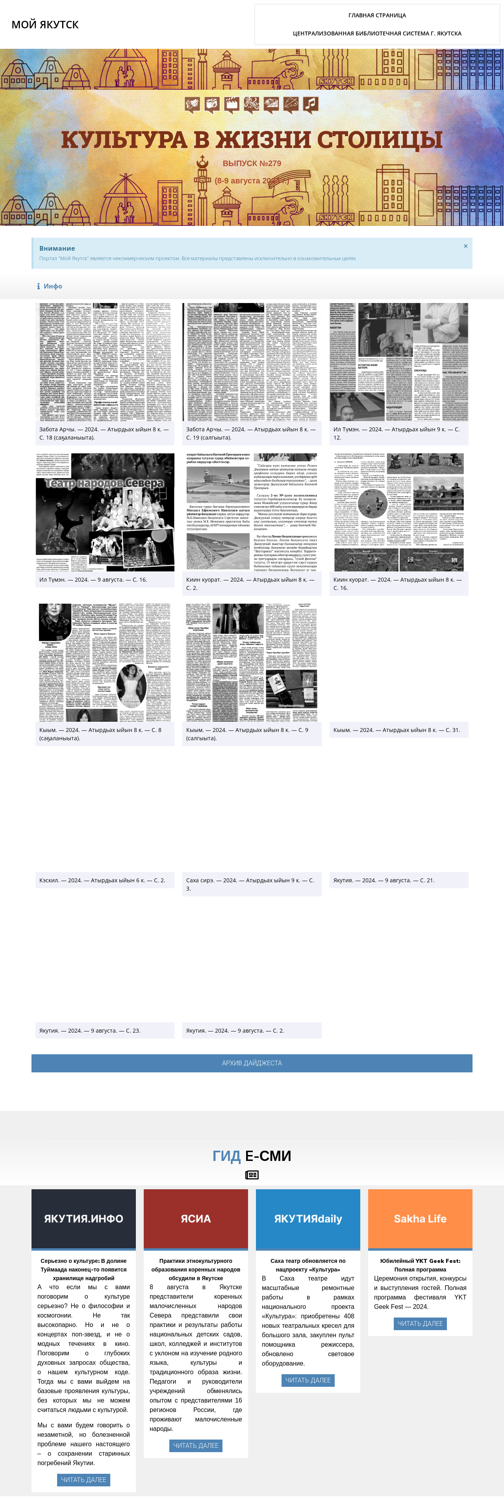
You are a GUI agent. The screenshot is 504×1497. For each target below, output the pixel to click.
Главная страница (377, 15)
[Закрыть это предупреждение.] (465, 247)
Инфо (53, 286)
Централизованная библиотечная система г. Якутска (377, 33)
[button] (252, 286)
